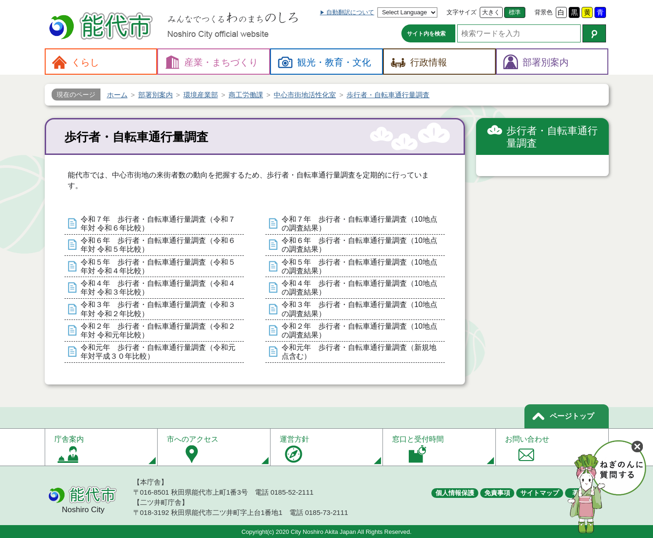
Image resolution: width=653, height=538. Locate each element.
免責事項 (497, 493)
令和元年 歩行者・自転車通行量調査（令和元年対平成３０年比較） (158, 351)
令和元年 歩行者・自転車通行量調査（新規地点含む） (359, 351)
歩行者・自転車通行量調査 (552, 137)
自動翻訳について (350, 12)
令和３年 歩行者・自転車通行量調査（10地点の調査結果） (359, 309)
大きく (491, 12)
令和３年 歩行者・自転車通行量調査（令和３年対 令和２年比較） (158, 309)
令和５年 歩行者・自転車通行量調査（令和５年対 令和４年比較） (158, 266)
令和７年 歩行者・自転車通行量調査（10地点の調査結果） (359, 223)
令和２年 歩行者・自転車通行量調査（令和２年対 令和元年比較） (158, 330)
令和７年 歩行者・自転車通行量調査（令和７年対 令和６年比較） (158, 223)
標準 (515, 12)
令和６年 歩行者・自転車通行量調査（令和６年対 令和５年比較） (158, 244)
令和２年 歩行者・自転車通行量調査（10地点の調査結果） (359, 330)
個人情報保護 (454, 493)
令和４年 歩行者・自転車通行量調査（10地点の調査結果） (359, 287)
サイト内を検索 (426, 33)
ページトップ (572, 416)
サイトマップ (539, 493)
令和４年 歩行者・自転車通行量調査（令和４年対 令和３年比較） (158, 287)
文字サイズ (462, 12)
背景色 (544, 12)
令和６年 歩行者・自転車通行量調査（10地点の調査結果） (359, 244)
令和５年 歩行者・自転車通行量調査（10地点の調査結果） (359, 266)
